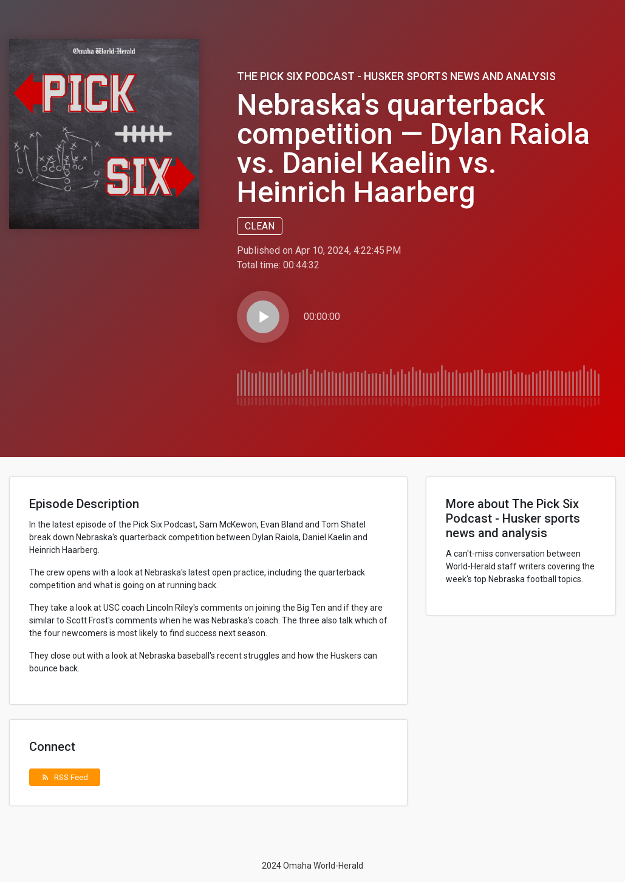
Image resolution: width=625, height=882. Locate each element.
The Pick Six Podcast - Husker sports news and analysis (396, 76)
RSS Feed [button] (64, 777)
